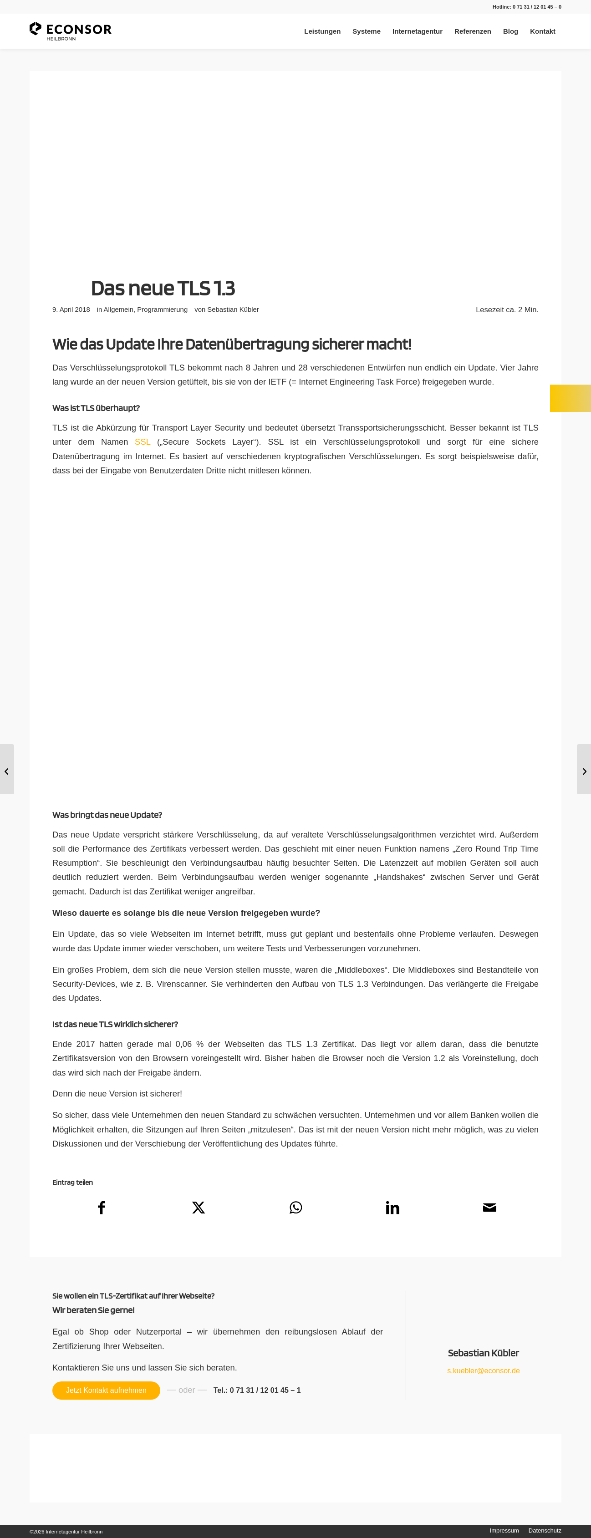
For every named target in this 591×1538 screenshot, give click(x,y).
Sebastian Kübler (233, 309)
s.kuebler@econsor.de (483, 1371)
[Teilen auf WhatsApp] (295, 1210)
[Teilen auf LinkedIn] (393, 1210)
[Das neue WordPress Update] (584, 769)
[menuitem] (322, 31)
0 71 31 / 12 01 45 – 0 (537, 7)
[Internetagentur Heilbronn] (71, 31)
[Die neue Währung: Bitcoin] (7, 769)
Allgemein (118, 309)
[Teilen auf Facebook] (101, 1210)
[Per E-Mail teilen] (490, 1210)
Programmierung (162, 309)
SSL (142, 442)
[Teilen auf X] (198, 1210)
